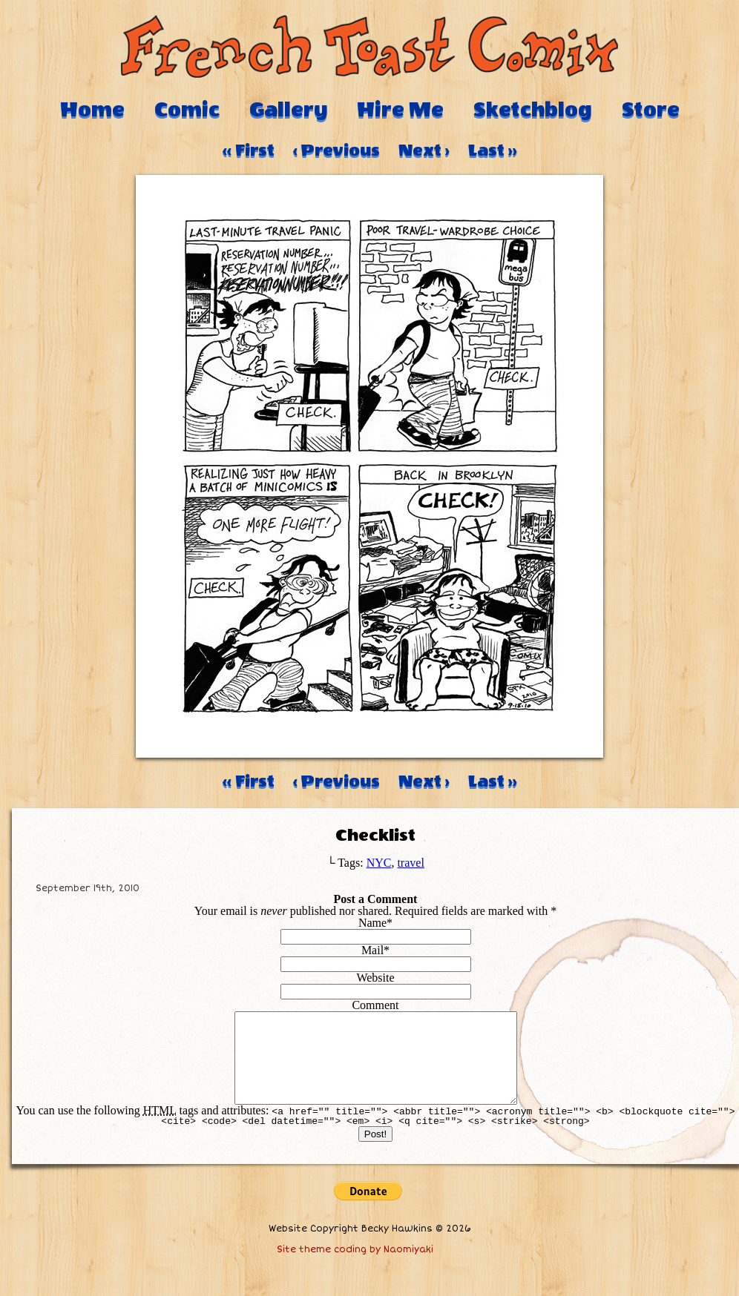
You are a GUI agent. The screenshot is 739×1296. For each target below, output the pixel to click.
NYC (379, 862)
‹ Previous (336, 150)
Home (92, 110)
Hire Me (400, 110)
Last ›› (492, 150)
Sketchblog (532, 110)
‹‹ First (249, 150)
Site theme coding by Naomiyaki (355, 1267)
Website (375, 977)
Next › (424, 150)
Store (651, 110)
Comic (187, 110)
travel (410, 862)
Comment (375, 1005)
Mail (372, 950)
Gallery (288, 110)
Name (372, 922)
